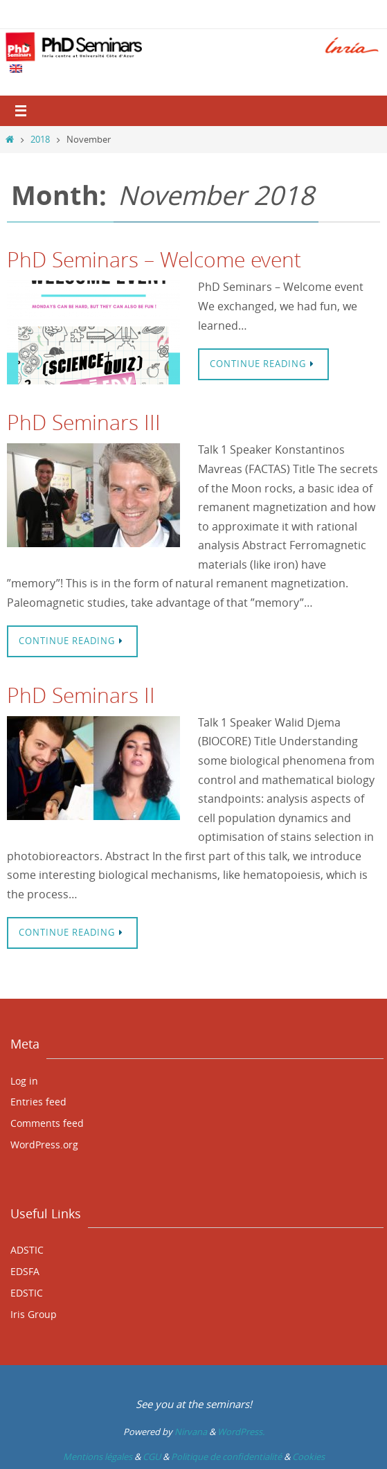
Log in (24, 1080)
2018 (40, 139)
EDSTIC (26, 1292)
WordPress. (240, 1431)
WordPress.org (44, 1144)
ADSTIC (27, 1249)
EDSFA (24, 1271)
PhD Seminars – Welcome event (154, 260)
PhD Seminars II (81, 695)
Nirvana (190, 1431)
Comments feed (47, 1123)
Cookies (308, 1456)
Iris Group (33, 1314)
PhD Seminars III (84, 422)
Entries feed (38, 1101)
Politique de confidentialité (226, 1456)
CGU (152, 1456)
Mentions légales (97, 1456)
